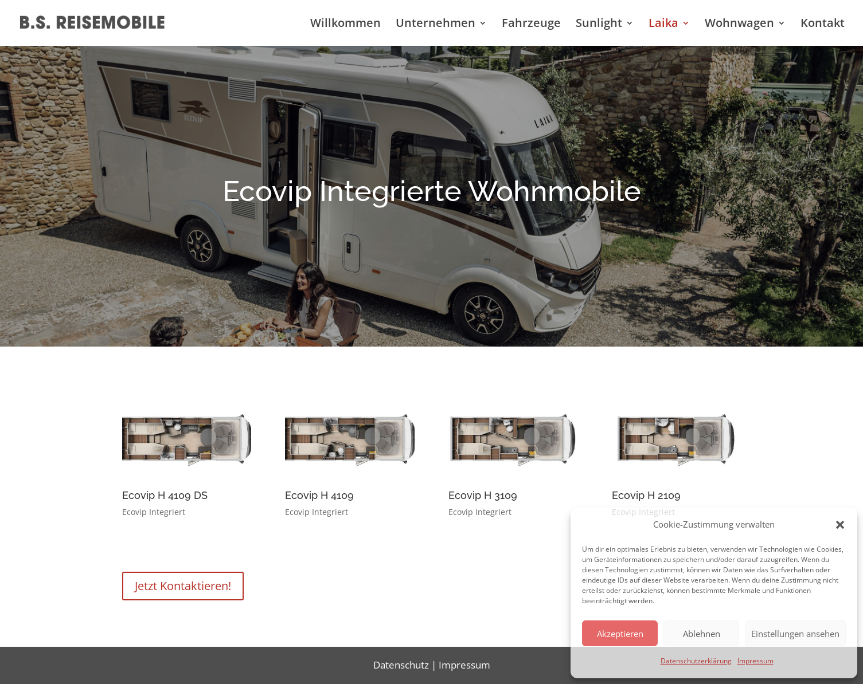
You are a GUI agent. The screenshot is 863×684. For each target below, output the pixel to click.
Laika (663, 24)
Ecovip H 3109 (482, 495)
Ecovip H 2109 (646, 495)
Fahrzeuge (531, 24)
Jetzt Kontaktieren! (183, 585)
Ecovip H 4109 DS (165, 495)
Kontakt (822, 24)
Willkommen (345, 24)
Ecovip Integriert (153, 511)
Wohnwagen (739, 24)
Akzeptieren (620, 633)
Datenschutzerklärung (696, 661)
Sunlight (599, 24)
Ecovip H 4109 (319, 495)
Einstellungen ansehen (795, 633)
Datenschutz (401, 664)
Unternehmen (435, 24)
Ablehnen (701, 633)
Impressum (755, 661)
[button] (840, 524)
